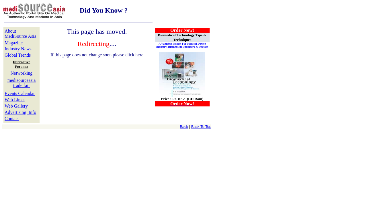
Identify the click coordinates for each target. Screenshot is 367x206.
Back (184, 126)
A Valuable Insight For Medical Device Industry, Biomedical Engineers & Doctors (182, 45)
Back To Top (201, 126)
